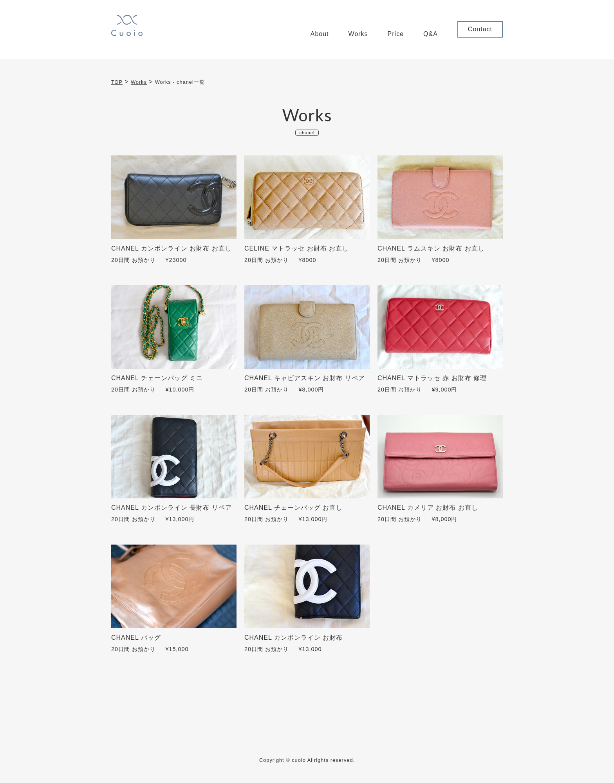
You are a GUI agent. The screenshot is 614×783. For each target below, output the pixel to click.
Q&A (430, 34)
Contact (480, 29)
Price (396, 34)
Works (358, 34)
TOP (117, 82)
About (320, 34)
